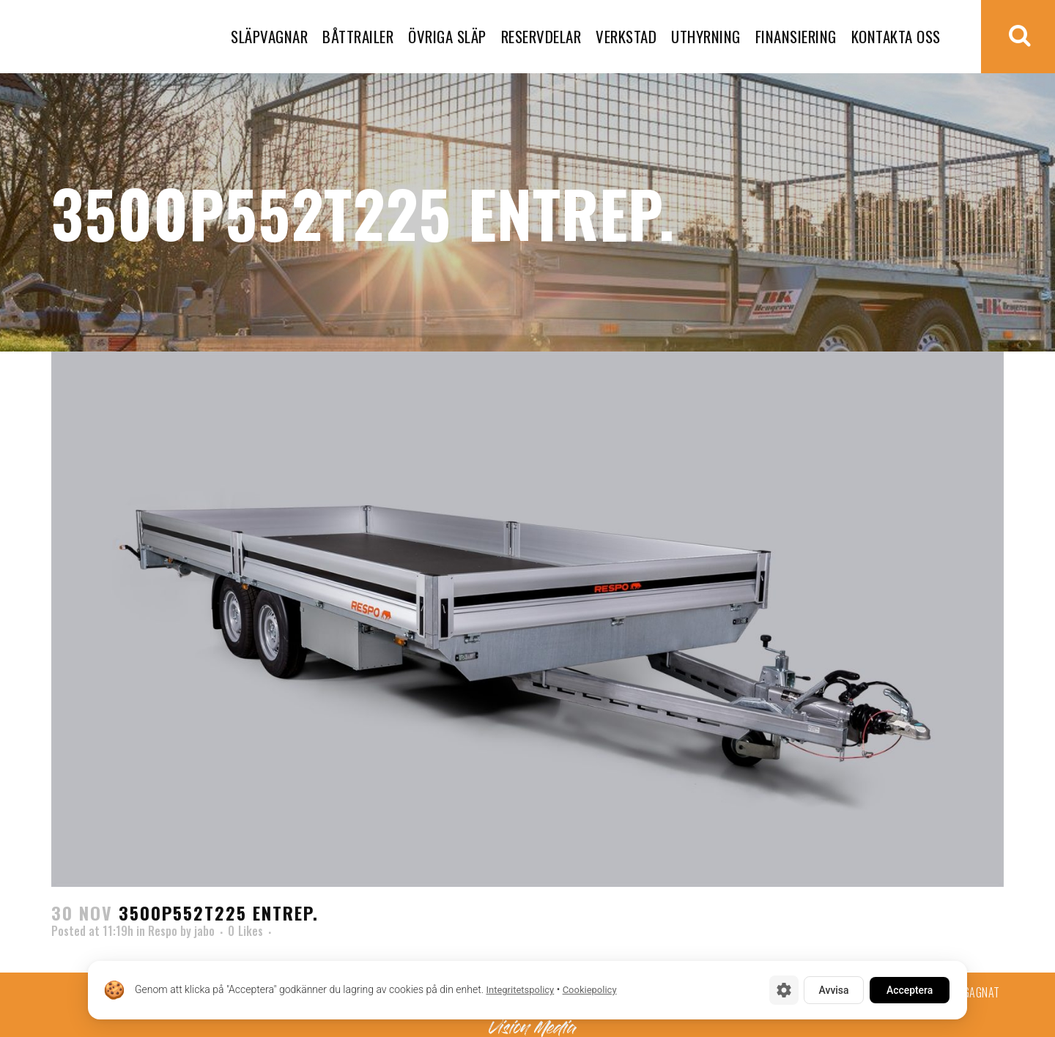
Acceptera (908, 990)
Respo (162, 931)
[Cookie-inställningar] (780, 990)
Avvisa (831, 990)
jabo (204, 931)
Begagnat (976, 992)
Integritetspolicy (520, 990)
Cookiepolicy (590, 990)
